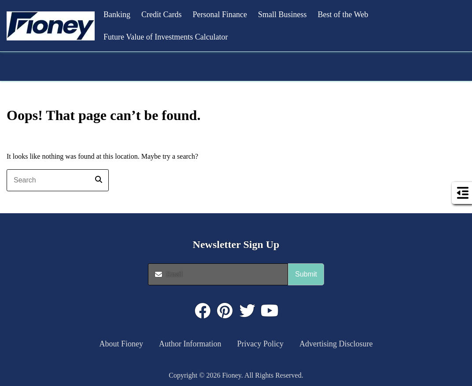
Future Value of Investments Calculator (165, 37)
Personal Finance (220, 14)
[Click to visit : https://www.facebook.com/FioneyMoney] (202, 311)
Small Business (282, 14)
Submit (306, 274)
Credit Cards (161, 14)
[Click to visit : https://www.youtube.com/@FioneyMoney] (270, 311)
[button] (51, 25)
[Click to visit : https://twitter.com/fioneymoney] (247, 311)
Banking (116, 14)
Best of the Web (342, 14)
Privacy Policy (260, 343)
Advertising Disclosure (335, 343)
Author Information (190, 343)
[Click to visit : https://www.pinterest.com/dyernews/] (225, 311)
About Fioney (122, 343)
